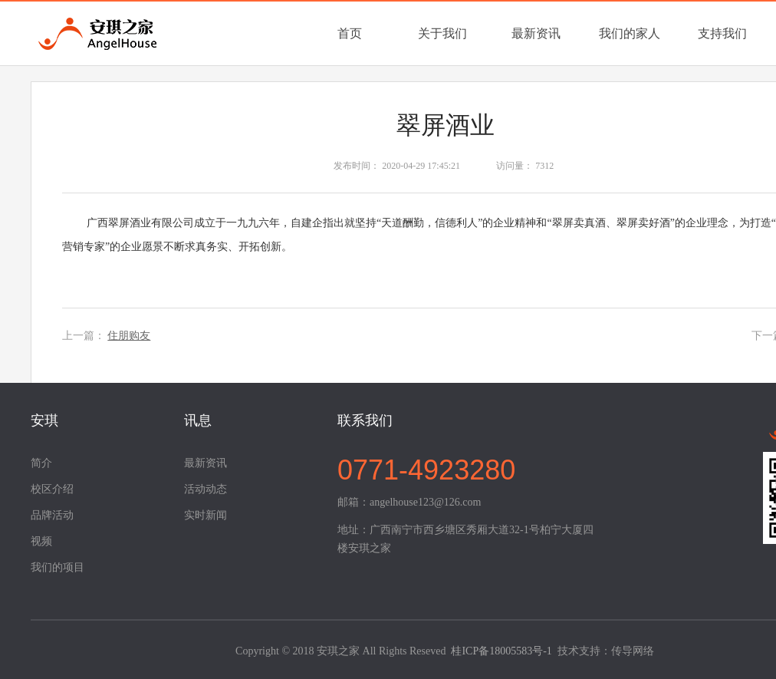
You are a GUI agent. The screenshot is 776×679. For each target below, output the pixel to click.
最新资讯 (536, 33)
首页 (349, 33)
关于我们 (442, 33)
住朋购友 (128, 335)
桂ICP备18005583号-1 (501, 651)
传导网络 (632, 651)
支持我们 (722, 33)
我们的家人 (629, 33)
